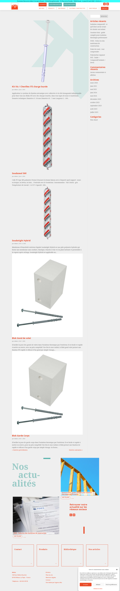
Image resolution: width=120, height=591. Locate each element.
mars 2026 (94, 83)
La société (43, 4)
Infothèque (93, 8)
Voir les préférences (111, 584)
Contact (105, 8)
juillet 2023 (94, 112)
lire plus (65, 498)
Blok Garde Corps (20, 435)
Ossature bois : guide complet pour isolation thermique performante (98, 35)
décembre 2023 (95, 99)
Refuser (98, 584)
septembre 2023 (96, 106)
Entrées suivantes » (76, 450)
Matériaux (61, 8)
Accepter (85, 584)
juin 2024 (93, 93)
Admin (16, 89)
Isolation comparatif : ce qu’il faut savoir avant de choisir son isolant (98, 26)
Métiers (41, 8)
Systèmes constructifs (77, 8)
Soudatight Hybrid (21, 240)
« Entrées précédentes (20, 450)
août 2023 (93, 109)
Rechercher (104, 16)
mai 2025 (93, 89)
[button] (117, 569)
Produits (51, 8)
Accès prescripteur (55, 4)
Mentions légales (51, 577)
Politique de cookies (97, 588)
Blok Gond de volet (21, 338)
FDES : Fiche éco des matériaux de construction (97, 43)
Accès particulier (69, 4)
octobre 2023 (94, 102)
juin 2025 (93, 86)
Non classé (94, 120)
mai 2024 (93, 96)
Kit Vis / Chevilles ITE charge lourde (30, 86)
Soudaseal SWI (19, 173)
